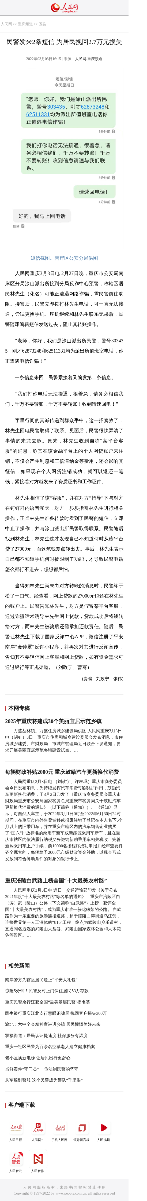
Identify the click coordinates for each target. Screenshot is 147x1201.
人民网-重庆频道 (89, 59)
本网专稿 (19, 708)
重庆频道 (25, 24)
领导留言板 (82, 1130)
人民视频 (104, 1130)
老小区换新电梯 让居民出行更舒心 (37, 1058)
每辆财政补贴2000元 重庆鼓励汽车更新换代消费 (62, 772)
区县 (42, 24)
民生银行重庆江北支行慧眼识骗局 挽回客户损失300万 (56, 1013)
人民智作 (38, 1161)
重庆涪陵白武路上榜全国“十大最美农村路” (56, 881)
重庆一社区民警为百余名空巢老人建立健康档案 (50, 1046)
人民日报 (16, 1130)
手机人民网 (60, 1130)
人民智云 (16, 1161)
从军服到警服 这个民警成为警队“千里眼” (44, 1080)
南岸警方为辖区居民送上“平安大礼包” (41, 979)
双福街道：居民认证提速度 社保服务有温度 (46, 1035)
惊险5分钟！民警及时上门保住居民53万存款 (47, 990)
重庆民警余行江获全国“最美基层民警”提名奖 (47, 1002)
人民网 (6, 24)
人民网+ (38, 1130)
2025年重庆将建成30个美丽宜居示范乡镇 (53, 721)
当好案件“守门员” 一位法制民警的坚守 (41, 1069)
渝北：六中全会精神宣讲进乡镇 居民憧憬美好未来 (52, 1024)
